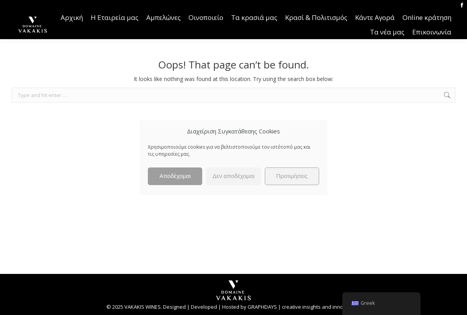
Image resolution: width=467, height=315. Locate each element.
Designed (174, 306)
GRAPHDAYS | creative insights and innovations (304, 306)
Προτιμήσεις (291, 176)
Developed (204, 306)
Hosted (230, 306)
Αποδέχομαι (175, 176)
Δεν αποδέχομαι (233, 176)
